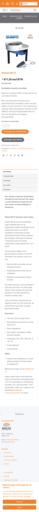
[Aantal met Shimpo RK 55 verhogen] (8, 126)
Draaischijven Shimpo (24, 148)
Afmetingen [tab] (7, 180)
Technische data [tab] (8, 176)
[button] (3, 3)
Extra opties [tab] (7, 185)
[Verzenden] (35, 10)
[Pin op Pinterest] (18, 155)
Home (4, 16)
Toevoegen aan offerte (13, 140)
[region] (19, 497)
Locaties (6, 464)
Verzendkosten (8, 472)
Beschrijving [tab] (7, 171)
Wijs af (19, 507)
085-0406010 (11, 442)
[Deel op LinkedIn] (22, 155)
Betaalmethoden (9, 456)
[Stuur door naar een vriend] (14, 155)
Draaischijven (15, 16)
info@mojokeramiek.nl (13, 393)
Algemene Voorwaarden (11, 480)
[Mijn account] (17, 3)
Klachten (6, 476)
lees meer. (27, 496)
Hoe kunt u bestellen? (10, 460)
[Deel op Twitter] (11, 155)
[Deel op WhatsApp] (3, 155)
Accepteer (19, 502)
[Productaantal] (5, 126)
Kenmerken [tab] (6, 189)
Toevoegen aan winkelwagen (15, 132)
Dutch (23, 3)
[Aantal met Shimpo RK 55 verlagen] (3, 126)
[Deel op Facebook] (7, 155)
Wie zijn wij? (7, 452)
